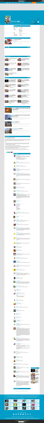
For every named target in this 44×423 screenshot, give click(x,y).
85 (10, 112)
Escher (17, 316)
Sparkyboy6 (17, 289)
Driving (19, 28)
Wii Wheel (20, 34)
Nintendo (18, 22)
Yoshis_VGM (17, 165)
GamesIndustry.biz (33, 418)
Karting (20, 33)
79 (20, 91)
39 (7, 91)
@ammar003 (18, 201)
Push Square (9, 418)
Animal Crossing (22, 112)
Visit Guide (29, 56)
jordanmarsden (18, 253)
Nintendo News (22, 418)
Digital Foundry (19, 418)
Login (40, 1)
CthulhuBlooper (18, 193)
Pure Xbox (12, 418)
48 (7, 86)
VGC (29, 418)
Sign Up (41, 1)
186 (7, 60)
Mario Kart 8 (15, 21)
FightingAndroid (18, 277)
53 (20, 102)
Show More (22, 410)
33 (20, 86)
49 (20, 60)
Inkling (17, 299)
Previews (21, 119)
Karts (24, 33)
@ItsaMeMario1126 (18, 220)
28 (20, 70)
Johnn (17, 182)
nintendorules (17, 257)
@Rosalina (17, 317)
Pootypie (17, 223)
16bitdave (17, 246)
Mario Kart (20, 32)
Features (25, 112)
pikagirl (17, 237)
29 (20, 81)
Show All (29, 47)
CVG (35, 418)
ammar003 (17, 190)
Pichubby (17, 232)
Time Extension (15, 418)
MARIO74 (17, 351)
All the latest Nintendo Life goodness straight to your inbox (22, 420)
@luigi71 (17, 233)
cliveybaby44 (17, 323)
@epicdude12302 (18, 307)
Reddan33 (17, 380)
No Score (32, 23)
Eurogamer (27, 418)
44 (7, 102)
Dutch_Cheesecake (18, 343)
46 (7, 81)
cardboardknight (18, 327)
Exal (16, 178)
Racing (21, 28)
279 (10, 43)
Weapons (22, 33)
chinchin (17, 363)
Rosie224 (17, 272)
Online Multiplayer (20, 35)
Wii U (13, 22)
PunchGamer (17, 356)
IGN (25, 418)
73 (7, 70)
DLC (20, 112)
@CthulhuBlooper (18, 261)
